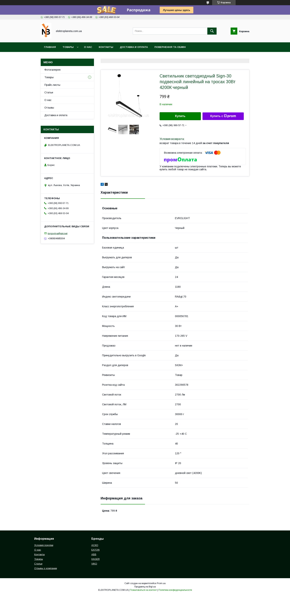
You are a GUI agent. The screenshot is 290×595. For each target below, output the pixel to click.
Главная (50, 47)
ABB (93, 554)
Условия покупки (43, 545)
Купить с (223, 116)
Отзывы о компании (45, 568)
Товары (68, 47)
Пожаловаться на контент (143, 590)
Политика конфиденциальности (175, 590)
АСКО (94, 545)
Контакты (106, 47)
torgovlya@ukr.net (57, 233)
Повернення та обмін (170, 47)
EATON (95, 549)
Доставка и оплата (134, 47)
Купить (180, 116)
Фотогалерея (52, 69)
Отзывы (49, 107)
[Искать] (212, 31)
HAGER (95, 559)
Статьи (48, 92)
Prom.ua (161, 583)
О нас (88, 47)
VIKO (94, 563)
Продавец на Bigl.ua (145, 586)
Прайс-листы (52, 84)
